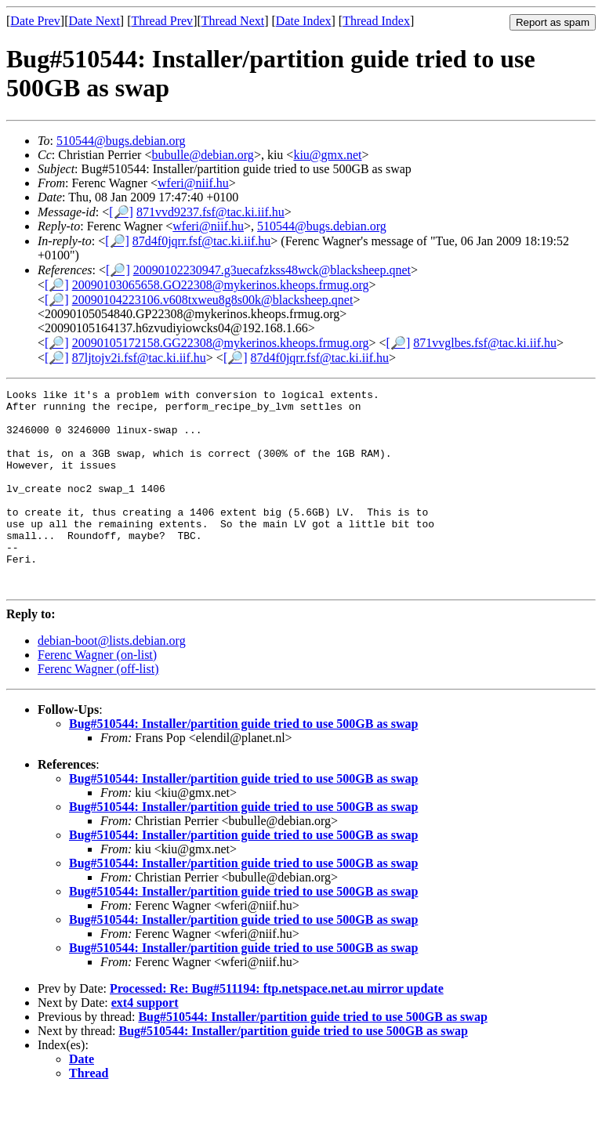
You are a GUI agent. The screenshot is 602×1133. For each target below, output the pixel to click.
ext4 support (145, 1042)
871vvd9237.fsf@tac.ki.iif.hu (210, 212)
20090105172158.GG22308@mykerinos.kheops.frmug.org (220, 342)
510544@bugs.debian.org (121, 140)
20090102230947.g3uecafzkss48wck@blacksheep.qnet (272, 270)
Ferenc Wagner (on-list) (97, 694)
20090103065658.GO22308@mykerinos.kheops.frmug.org (220, 284)
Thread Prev (162, 20)
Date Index (304, 20)
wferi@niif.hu (193, 183)
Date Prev (35, 20)
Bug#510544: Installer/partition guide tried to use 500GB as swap (243, 763)
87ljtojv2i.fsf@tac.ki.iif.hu (139, 357)
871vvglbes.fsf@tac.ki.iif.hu (485, 342)
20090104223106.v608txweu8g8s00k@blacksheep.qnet (213, 299)
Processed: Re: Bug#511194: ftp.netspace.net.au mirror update (277, 1028)
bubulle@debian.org (202, 154)
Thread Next (232, 20)
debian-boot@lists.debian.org (112, 680)
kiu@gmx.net (327, 154)
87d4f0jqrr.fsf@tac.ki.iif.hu (201, 241)
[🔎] (121, 212)
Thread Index (376, 20)
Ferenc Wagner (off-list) (98, 708)
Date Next (94, 20)
